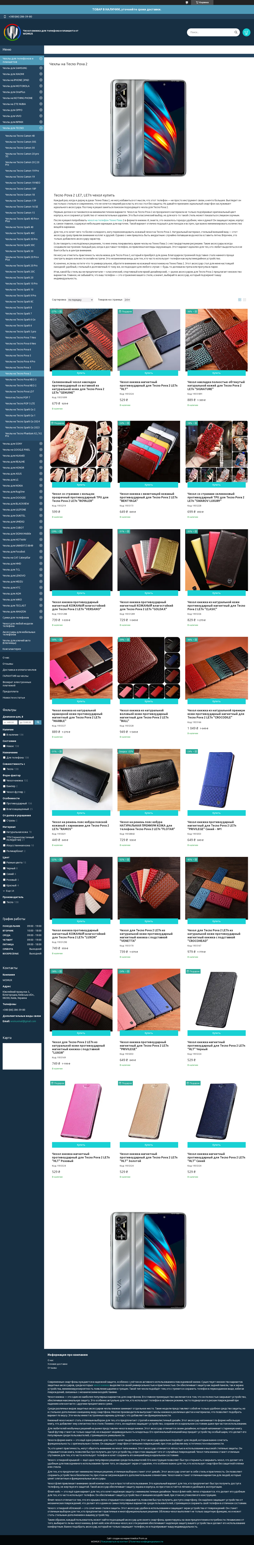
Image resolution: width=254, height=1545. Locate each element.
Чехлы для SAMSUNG (15, 68)
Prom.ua (143, 1538)
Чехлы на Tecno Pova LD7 (19, 391)
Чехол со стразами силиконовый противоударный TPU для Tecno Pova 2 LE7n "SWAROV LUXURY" (216, 497)
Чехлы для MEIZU (13, 581)
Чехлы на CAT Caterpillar (16, 557)
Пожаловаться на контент (114, 1541)
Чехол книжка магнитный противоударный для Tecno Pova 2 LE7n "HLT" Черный (216, 1045)
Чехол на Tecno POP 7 (17, 397)
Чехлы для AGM (12, 593)
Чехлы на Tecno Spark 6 (18, 325)
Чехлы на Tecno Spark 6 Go (20, 319)
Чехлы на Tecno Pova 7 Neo (20, 337)
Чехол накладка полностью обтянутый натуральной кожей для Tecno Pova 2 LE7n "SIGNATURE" (216, 385)
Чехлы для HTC (11, 587)
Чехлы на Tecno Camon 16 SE (21, 206)
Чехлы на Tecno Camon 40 (20, 135)
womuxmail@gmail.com (23, 1021)
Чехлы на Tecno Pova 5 (18, 355)
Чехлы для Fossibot (14, 551)
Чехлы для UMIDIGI (13, 521)
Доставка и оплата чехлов (19, 669)
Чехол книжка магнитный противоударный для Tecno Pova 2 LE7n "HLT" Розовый (81, 1157)
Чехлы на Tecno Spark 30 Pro (21, 239)
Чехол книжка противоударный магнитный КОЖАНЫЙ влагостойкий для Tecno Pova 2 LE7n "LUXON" (78, 934)
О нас (6, 657)
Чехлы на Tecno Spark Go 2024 (22, 421)
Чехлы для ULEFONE (14, 509)
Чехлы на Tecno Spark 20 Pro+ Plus (22, 258)
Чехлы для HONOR (13, 467)
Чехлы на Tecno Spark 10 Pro (21, 283)
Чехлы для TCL (11, 569)
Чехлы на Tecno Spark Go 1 (20, 415)
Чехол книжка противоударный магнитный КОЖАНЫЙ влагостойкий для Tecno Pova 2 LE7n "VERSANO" (78, 605)
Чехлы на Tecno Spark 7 (18, 313)
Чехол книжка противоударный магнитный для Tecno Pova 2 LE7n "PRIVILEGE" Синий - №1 (212, 825)
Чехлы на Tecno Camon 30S (20, 141)
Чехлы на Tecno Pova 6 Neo (20, 343)
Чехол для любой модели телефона (18, 624)
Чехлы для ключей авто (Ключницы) (17, 641)
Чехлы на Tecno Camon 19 (20, 176)
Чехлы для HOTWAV (14, 539)
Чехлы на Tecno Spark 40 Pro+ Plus (22, 220)
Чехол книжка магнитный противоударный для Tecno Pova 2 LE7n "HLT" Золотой (148, 1157)
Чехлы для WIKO (12, 599)
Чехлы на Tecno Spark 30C (20, 245)
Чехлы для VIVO (12, 116)
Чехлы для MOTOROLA (16, 86)
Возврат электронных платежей (17, 684)
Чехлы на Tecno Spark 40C (20, 233)
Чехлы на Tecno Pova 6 (18, 349)
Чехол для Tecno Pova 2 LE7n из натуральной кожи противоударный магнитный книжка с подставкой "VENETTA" (146, 935)
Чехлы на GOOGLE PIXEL (16, 449)
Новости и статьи (14, 697)
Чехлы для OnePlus (14, 92)
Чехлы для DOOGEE (14, 497)
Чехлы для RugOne (14, 491)
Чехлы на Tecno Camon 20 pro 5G (22, 155)
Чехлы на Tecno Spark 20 (19, 277)
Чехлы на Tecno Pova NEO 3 (21, 379)
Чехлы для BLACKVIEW (16, 503)
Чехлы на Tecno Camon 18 (20, 194)
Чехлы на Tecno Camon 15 (20, 212)
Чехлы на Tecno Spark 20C (20, 271)
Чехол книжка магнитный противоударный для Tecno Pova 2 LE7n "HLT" (148, 385)
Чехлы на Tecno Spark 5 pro (20, 331)
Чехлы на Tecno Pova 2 (18, 373)
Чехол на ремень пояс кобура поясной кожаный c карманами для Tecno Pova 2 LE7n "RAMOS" (80, 825)
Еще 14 (10, 891)
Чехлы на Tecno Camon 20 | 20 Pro (22, 163)
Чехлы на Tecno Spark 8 (18, 307)
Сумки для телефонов (16, 617)
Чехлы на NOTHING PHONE (18, 98)
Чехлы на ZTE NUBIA (14, 104)
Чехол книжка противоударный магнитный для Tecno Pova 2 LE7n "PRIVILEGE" (144, 1045)
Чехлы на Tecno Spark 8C (19, 301)
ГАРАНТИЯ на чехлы (15, 675)
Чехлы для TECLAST (14, 605)
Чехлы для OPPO (12, 110)
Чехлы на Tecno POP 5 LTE (20, 403)
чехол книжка (101, 1385)
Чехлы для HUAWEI (14, 455)
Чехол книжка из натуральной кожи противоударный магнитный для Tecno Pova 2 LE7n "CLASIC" (216, 605)
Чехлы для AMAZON (14, 611)
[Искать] (236, 32)
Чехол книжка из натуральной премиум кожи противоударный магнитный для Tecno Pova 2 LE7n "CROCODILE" (216, 714)
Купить (81, 373)
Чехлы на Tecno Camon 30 (20, 147)
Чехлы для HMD (12, 563)
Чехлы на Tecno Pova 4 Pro (20, 361)
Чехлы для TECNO (13, 128)
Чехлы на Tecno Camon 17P (20, 200)
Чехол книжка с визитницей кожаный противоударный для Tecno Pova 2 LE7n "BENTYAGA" (148, 497)
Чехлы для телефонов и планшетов (18, 60)
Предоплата (10, 691)
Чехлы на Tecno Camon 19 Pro (22, 170)
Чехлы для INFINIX (13, 122)
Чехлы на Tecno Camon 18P (20, 188)
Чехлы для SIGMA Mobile (17, 533)
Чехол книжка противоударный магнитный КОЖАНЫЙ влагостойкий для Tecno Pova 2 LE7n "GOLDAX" (146, 605)
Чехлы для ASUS (12, 473)
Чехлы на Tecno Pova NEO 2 (21, 385)
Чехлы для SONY (12, 443)
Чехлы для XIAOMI (13, 74)
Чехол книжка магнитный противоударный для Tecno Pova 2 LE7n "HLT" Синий (216, 1157)
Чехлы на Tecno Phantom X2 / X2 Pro (23, 434)
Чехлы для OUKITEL (14, 515)
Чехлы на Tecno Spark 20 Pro (21, 265)
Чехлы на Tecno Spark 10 (19, 289)
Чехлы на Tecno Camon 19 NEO (22, 182)
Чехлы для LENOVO (14, 575)
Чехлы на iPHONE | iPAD (16, 80)
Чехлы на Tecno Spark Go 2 (20, 409)
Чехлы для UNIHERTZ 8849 (18, 545)
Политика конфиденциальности (146, 1541)
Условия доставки (57, 1364)
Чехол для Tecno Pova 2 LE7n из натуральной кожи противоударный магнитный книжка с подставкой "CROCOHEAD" (214, 935)
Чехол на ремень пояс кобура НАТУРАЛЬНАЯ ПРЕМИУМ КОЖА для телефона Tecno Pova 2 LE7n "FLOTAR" (147, 825)
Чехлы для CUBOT (13, 527)
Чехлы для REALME (14, 461)
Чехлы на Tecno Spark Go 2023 (22, 427)
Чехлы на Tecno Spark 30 (19, 251)
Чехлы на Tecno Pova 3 (18, 367)
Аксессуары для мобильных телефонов (19, 633)
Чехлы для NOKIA (13, 485)
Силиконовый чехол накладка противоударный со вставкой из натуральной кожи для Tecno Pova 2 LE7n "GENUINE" (78, 387)
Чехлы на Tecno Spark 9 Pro (20, 295)
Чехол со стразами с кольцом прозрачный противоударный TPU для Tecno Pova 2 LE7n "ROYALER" (80, 497)
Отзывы (8, 663)
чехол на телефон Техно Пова (104, 220)
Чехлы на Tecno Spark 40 (19, 227)
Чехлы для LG (10, 479)
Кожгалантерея (12, 649)
